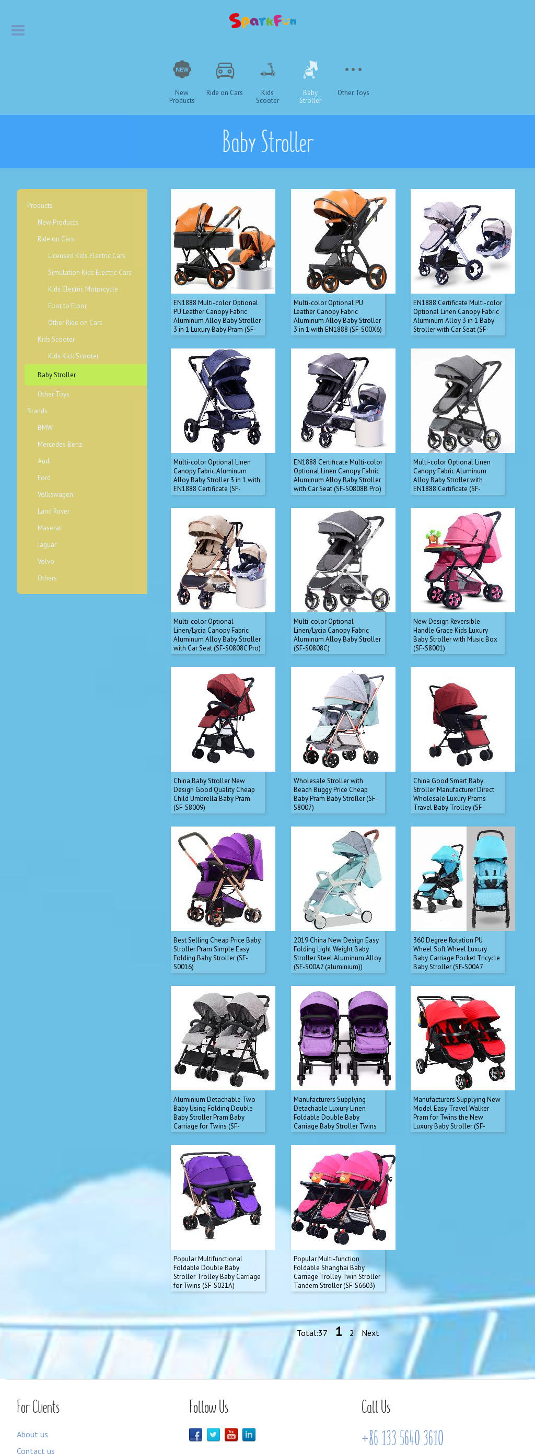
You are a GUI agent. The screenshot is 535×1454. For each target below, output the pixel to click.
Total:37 (312, 1259)
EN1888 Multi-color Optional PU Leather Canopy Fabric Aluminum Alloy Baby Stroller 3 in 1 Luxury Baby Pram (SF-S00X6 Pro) (217, 310)
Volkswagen (55, 494)
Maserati (50, 528)
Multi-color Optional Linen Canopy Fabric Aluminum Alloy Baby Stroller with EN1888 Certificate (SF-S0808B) (452, 459)
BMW (45, 427)
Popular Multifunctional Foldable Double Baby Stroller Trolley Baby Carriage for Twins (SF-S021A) (217, 1199)
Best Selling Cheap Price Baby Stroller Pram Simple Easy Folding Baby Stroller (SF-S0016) (217, 901)
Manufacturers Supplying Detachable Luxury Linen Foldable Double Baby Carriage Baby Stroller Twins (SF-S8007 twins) (335, 1054)
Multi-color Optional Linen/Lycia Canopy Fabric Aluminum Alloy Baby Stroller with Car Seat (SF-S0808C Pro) (217, 603)
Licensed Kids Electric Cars (86, 255)
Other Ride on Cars (75, 322)
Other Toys (53, 394)
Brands (37, 410)
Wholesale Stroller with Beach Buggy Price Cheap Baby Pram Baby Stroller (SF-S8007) (336, 752)
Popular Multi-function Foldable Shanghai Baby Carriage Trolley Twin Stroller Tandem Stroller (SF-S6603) (337, 1199)
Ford (44, 477)
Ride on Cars (56, 239)
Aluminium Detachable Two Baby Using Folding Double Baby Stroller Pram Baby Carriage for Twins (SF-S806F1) (214, 1054)
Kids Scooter (56, 339)
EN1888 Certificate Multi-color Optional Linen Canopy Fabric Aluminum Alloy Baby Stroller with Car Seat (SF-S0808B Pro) (338, 454)
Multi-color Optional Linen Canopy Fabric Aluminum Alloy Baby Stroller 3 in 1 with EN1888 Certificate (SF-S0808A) (216, 459)
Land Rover (53, 511)
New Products (58, 222)
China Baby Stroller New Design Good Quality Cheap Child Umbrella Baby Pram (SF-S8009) (214, 752)
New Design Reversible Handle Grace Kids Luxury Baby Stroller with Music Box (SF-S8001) (455, 603)
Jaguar (47, 544)
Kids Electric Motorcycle (83, 289)
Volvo (46, 561)
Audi (44, 461)
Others (47, 578)
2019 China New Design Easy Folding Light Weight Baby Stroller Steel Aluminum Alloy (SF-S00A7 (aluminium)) (337, 901)
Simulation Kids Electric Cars (90, 272)
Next (370, 1259)
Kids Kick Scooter (73, 356)
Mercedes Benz (60, 444)
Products (40, 205)
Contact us (36, 1377)
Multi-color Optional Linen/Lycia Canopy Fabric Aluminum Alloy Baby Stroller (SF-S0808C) (337, 603)
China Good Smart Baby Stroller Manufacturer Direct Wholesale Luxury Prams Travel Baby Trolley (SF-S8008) (453, 757)
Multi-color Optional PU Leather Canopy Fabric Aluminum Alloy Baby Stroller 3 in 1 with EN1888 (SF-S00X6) (338, 305)
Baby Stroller (57, 374)
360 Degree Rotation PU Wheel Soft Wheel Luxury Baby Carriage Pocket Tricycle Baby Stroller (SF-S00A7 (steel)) (456, 905)
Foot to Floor (67, 305)
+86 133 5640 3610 (403, 1365)
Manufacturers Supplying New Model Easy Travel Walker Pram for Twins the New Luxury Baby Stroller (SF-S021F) (457, 1054)
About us (32, 1361)
